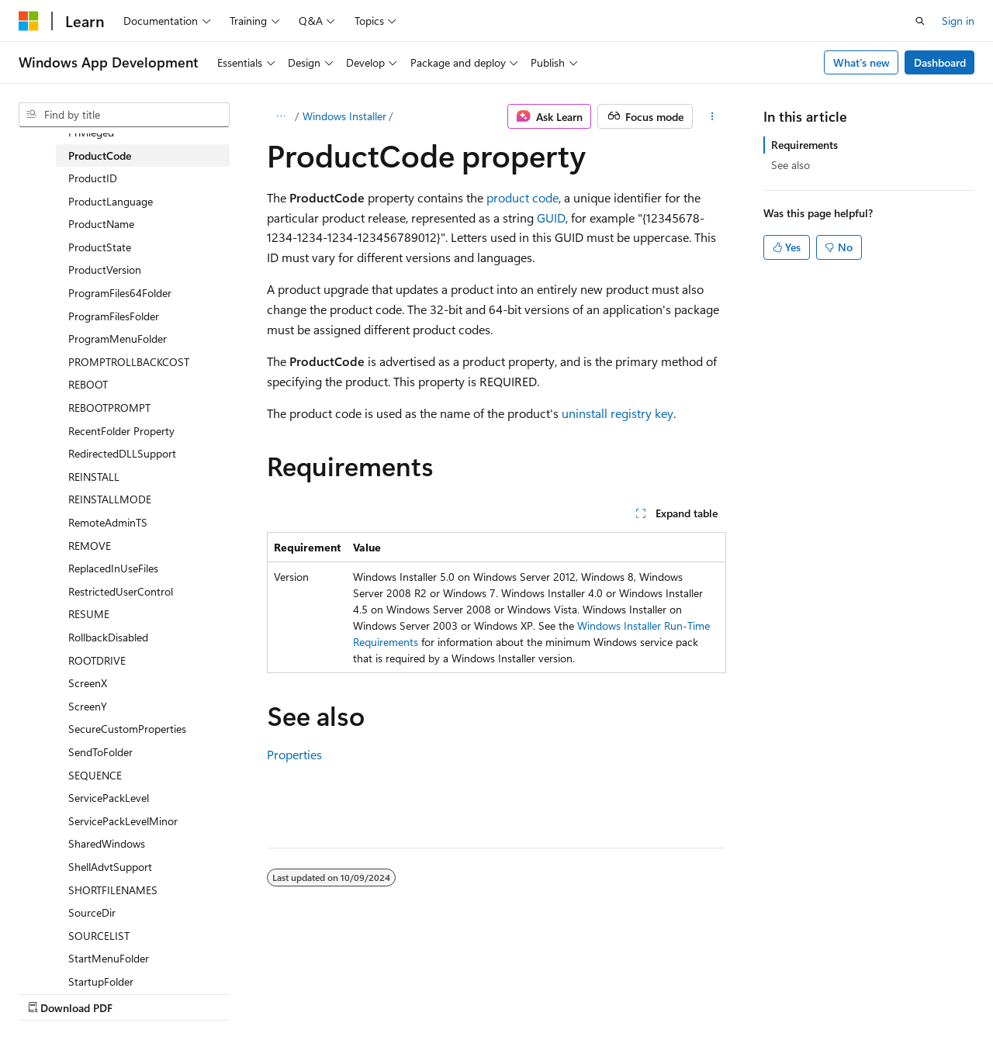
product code (522, 197)
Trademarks (492, 993)
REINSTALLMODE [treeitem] (109, 499)
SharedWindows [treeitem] (106, 843)
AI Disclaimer (50, 993)
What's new (861, 62)
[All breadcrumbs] (280, 116)
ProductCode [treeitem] (99, 155)
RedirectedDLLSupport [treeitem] (122, 453)
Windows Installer (344, 116)
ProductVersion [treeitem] (104, 269)
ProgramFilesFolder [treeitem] (113, 316)
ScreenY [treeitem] (87, 706)
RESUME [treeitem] (88, 613)
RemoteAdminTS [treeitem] (107, 522)
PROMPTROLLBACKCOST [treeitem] (128, 361)
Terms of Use (416, 993)
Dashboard (940, 62)
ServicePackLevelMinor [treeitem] (123, 821)
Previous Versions (140, 993)
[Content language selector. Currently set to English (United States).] (90, 955)
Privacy (339, 993)
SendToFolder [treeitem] (100, 752)
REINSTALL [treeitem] (93, 476)
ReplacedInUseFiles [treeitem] (113, 568)
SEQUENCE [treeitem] (95, 775)
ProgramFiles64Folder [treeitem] (119, 292)
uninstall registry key (617, 413)
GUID (551, 217)
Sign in (958, 20)
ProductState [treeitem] (99, 247)
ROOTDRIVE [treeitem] (97, 660)
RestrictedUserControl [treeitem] (120, 591)
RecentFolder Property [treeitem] (121, 430)
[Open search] (920, 21)
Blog (211, 993)
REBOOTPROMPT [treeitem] (109, 407)
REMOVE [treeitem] (89, 545)
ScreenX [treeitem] (87, 682)
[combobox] (124, 114)
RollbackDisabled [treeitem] (108, 637)
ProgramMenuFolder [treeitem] (117, 338)
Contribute (277, 993)
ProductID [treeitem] (92, 178)
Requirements (804, 144)
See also (790, 164)
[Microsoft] (29, 21)
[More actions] (712, 116)
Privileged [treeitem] (91, 132)
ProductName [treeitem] (101, 223)
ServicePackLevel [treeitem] (108, 797)
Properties (294, 754)
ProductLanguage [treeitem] (110, 201)
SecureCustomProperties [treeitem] (127, 728)
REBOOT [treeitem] (88, 384)
